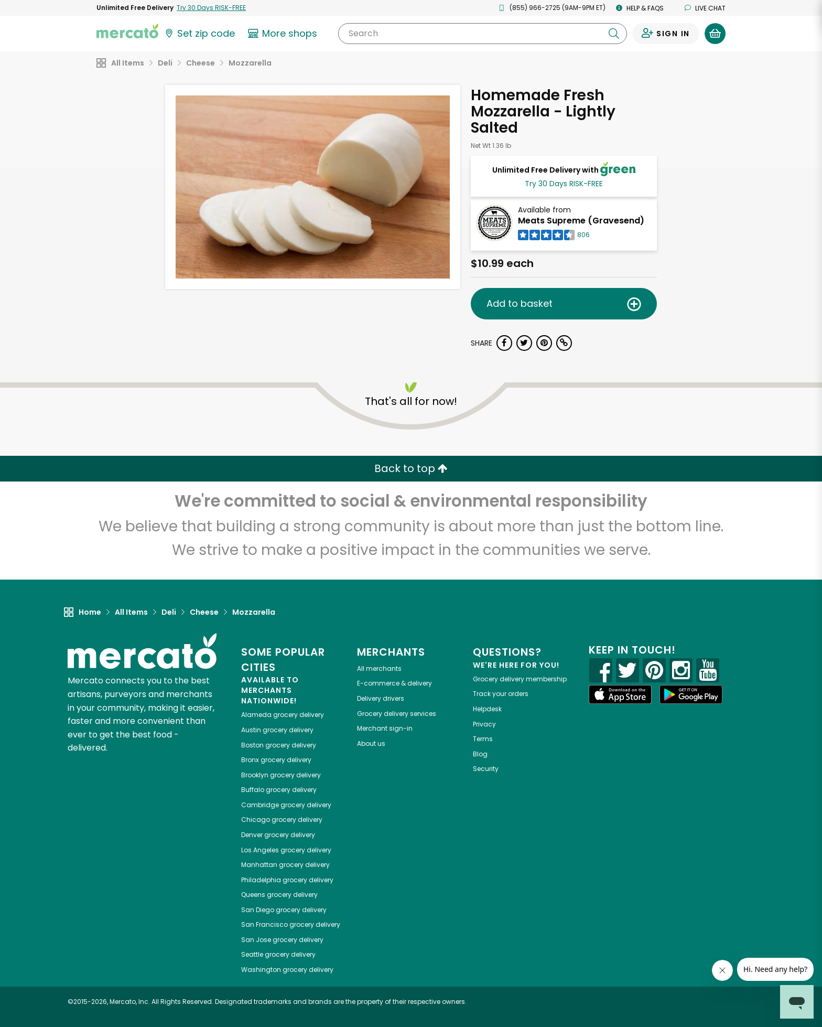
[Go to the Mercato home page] (127, 30)
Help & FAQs (640, 8)
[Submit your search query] (613, 33)
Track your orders (500, 693)
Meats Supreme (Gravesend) (581, 221)
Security (486, 768)
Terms (483, 738)
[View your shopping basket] (715, 33)
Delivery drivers (380, 698)
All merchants (379, 668)
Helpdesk (487, 708)
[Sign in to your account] (665, 33)
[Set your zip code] (199, 33)
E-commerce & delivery (394, 683)
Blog (480, 754)
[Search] (482, 33)
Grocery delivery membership (520, 679)
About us (371, 743)
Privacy (484, 724)
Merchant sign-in (385, 728)
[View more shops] (283, 33)
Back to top (411, 468)
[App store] (620, 694)
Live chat (705, 8)
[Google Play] (690, 694)
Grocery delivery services (396, 713)
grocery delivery (282, 714)
